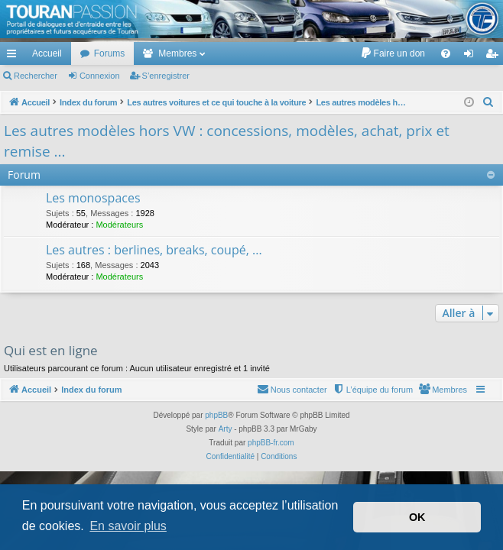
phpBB (216, 415)
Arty (225, 429)
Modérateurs (119, 224)
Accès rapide (14, 56)
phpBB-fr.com (271, 442)
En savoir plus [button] (128, 525)
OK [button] (417, 517)
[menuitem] (392, 53)
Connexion (100, 75)
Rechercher (35, 75)
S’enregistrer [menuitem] (495, 56)
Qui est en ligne (51, 350)
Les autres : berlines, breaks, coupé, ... (154, 249)
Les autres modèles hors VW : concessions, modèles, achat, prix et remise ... (226, 141)
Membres (177, 53)
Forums (109, 53)
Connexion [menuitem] (472, 56)
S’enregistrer (166, 75)
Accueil (47, 53)
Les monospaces (93, 197)
